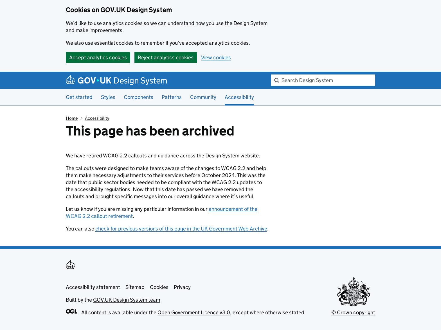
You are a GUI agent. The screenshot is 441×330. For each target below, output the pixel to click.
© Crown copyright (353, 312)
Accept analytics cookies (98, 57)
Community (203, 97)
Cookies (159, 287)
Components (138, 97)
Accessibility (97, 118)
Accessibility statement (93, 287)
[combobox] (323, 80)
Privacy (182, 287)
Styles (108, 97)
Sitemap (135, 287)
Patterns (172, 97)
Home (72, 118)
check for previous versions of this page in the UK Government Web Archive (181, 228)
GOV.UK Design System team (126, 300)
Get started (79, 97)
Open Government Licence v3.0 (194, 312)
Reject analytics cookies (166, 57)
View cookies (216, 57)
